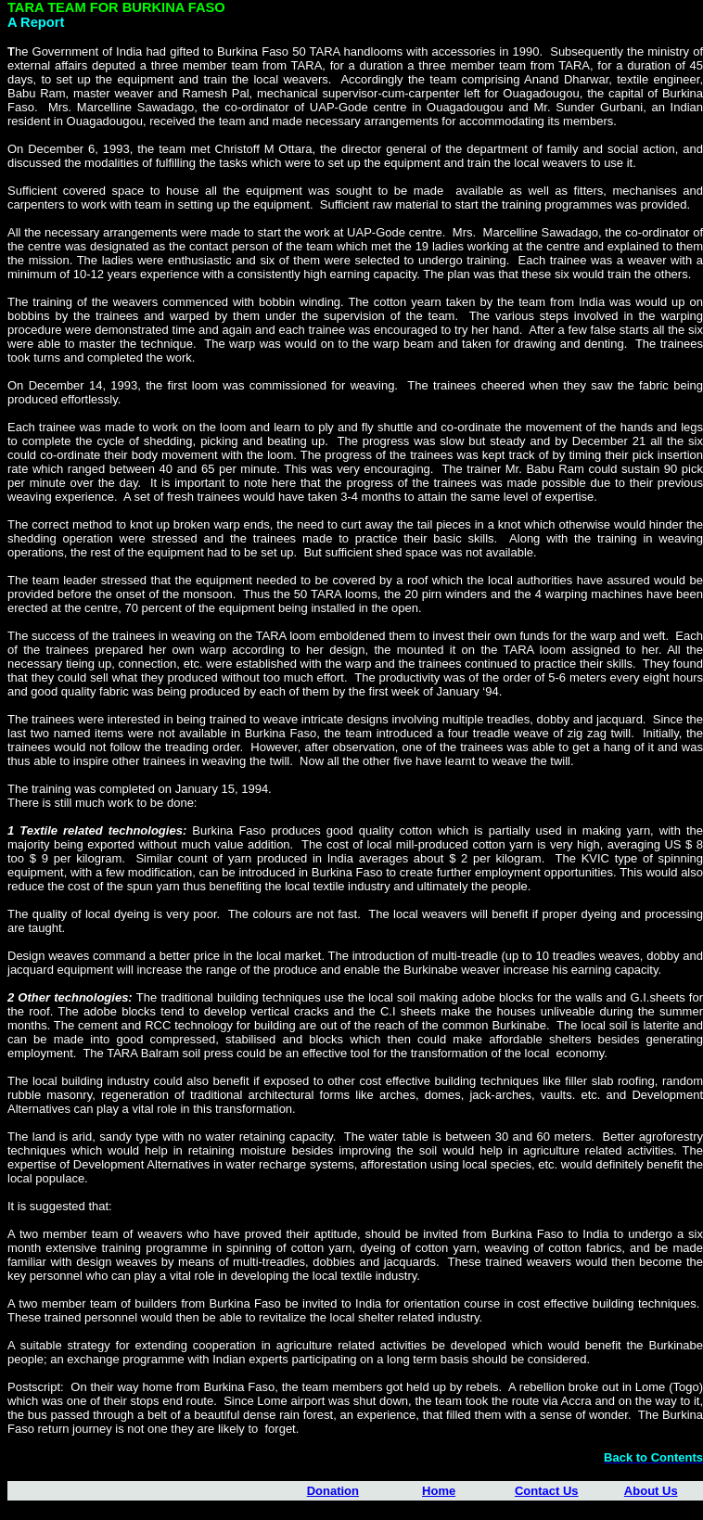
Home (438, 1491)
